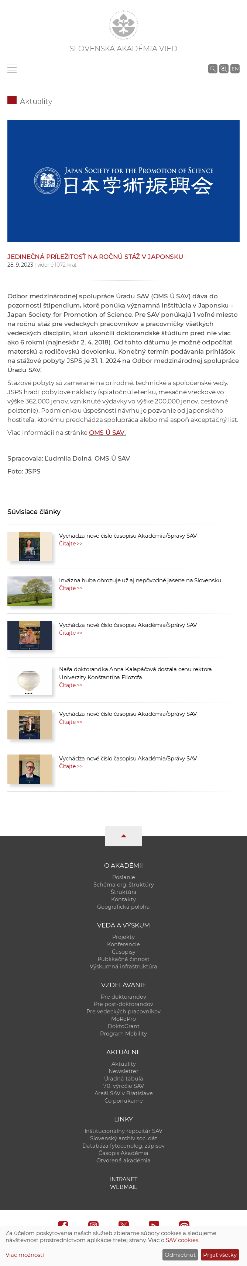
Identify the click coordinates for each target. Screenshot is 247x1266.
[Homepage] (123, 25)
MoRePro (123, 1019)
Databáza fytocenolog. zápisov (123, 1145)
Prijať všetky (220, 1254)
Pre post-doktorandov (123, 1004)
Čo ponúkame (123, 1100)
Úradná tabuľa (123, 1078)
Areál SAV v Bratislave (124, 1093)
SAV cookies (182, 1240)
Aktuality (36, 101)
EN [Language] (235, 69)
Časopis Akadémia (123, 1153)
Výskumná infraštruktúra (123, 966)
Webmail (123, 1187)
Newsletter (123, 1071)
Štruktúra (124, 892)
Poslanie (123, 877)
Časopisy (123, 951)
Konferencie (123, 944)
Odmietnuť (180, 1254)
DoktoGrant (124, 1026)
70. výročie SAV (123, 1086)
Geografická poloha (123, 906)
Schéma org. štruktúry (123, 884)
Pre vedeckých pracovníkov (123, 1011)
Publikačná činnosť (123, 959)
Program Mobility (123, 1033)
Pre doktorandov (123, 996)
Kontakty (123, 899)
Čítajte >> (71, 543)
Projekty (123, 937)
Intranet (123, 1179)
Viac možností (25, 1254)
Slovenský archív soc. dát (123, 1138)
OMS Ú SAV (106, 432)
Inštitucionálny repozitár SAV (123, 1131)
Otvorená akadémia (123, 1160)
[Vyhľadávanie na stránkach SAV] (212, 69)
